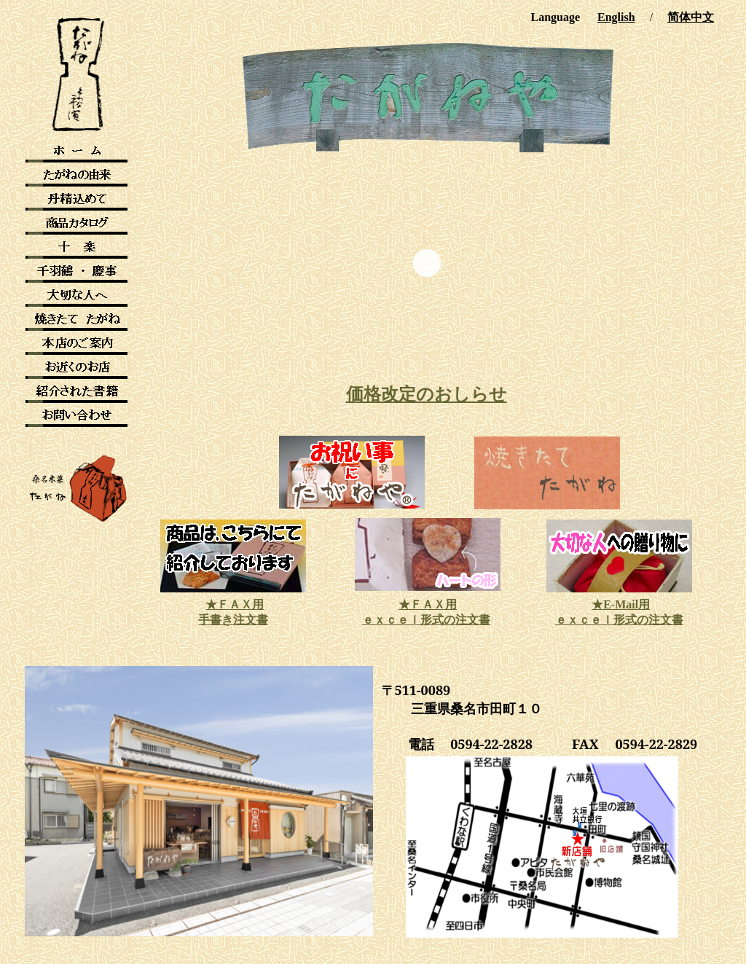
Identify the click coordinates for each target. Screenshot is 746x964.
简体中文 (690, 17)
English (616, 17)
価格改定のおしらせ (426, 394)
